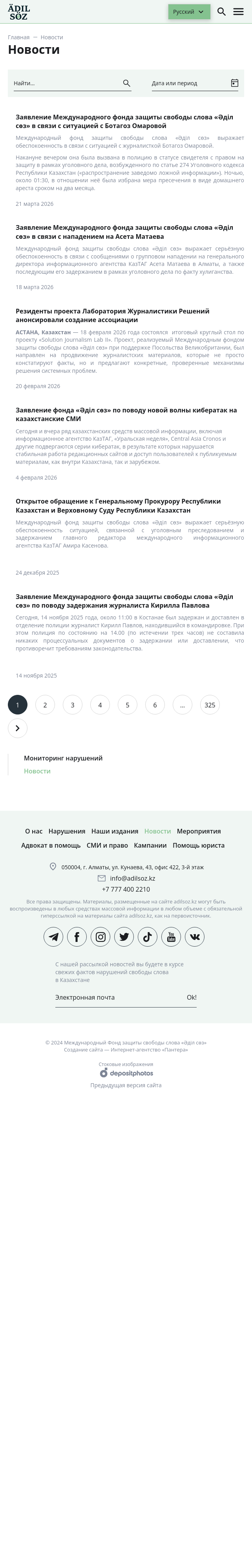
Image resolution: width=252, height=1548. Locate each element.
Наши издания (115, 831)
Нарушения (66, 831)
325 (210, 705)
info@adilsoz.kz (132, 878)
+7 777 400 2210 (126, 889)
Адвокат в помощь (50, 845)
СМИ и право (107, 845)
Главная (19, 37)
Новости (37, 771)
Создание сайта (83, 1049)
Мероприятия (199, 831)
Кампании (150, 845)
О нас (33, 831)
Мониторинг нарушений (63, 758)
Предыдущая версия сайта (125, 1085)
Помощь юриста (199, 845)
